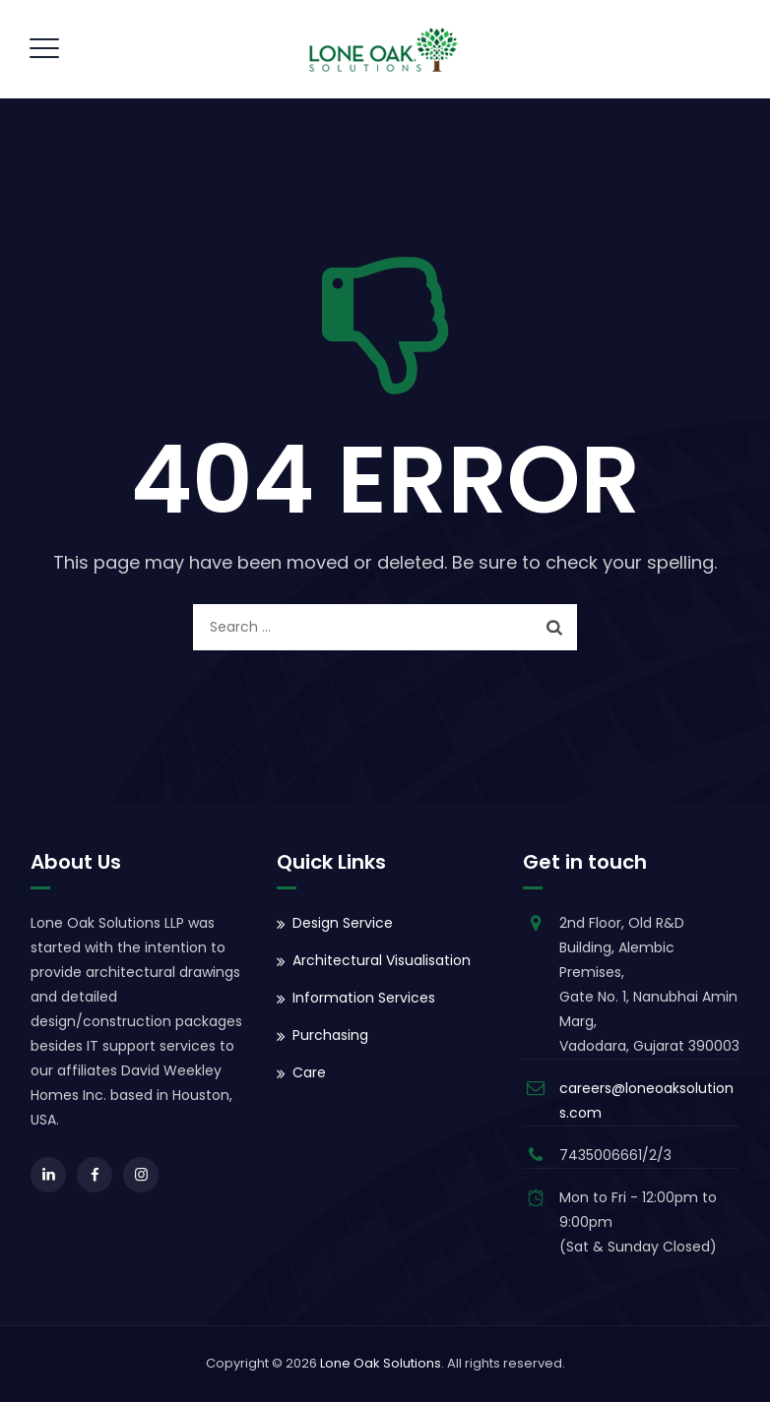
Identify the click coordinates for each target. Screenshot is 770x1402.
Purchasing (330, 1035)
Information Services (363, 997)
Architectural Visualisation (381, 960)
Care (309, 1072)
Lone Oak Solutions (380, 1363)
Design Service (342, 923)
